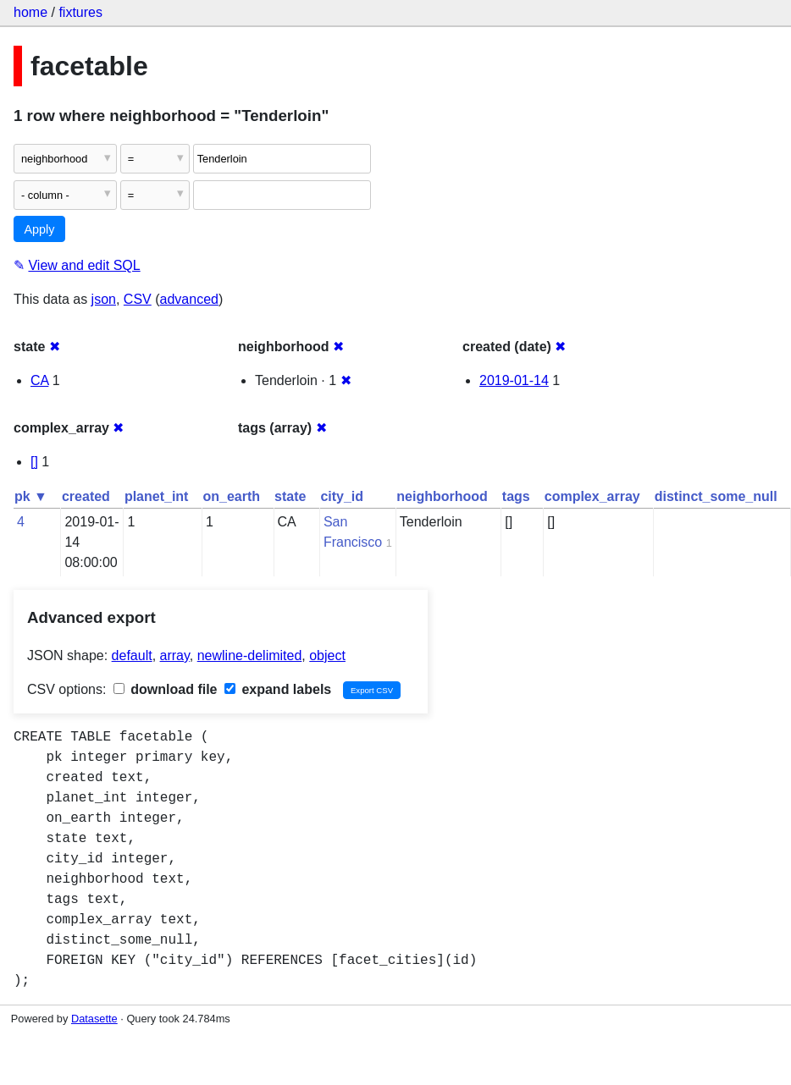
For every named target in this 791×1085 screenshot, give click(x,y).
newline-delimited (249, 655)
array (175, 655)
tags (516, 496)
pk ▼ (30, 496)
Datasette (94, 1018)
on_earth (231, 496)
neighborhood (442, 496)
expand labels (277, 689)
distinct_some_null (716, 496)
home (30, 12)
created (86, 496)
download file (165, 689)
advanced (189, 299)
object (327, 655)
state (290, 496)
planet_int (156, 496)
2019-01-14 (514, 380)
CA (39, 380)
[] (34, 461)
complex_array (592, 496)
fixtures (80, 12)
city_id (341, 496)
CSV (138, 299)
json (103, 299)
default (132, 655)
